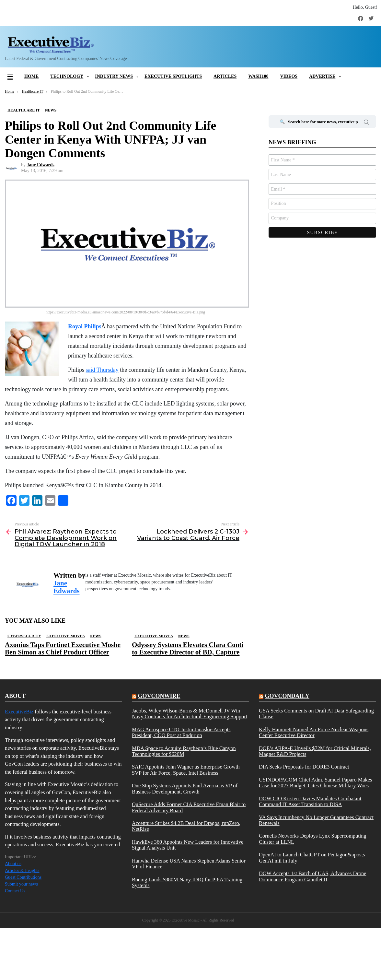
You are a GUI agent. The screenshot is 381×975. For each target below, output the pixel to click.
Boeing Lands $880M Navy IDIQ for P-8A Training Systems (187, 882)
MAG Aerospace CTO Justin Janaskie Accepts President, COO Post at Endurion (181, 732)
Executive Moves (65, 636)
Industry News (114, 76)
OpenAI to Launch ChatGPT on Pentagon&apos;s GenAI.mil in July (312, 857)
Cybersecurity (24, 636)
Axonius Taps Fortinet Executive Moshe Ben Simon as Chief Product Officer (63, 648)
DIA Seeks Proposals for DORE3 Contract (304, 767)
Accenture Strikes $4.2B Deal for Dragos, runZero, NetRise (186, 826)
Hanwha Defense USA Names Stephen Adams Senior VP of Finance (189, 864)
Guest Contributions (23, 877)
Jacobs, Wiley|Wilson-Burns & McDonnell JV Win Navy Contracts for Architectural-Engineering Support (189, 714)
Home (31, 76)
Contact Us (15, 890)
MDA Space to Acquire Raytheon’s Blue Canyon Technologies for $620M (184, 751)
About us (13, 863)
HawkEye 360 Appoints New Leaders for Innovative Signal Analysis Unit (187, 845)
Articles (225, 76)
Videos (288, 76)
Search (366, 123)
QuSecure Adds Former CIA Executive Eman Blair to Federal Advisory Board (189, 807)
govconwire (159, 696)
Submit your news (21, 884)
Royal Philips (84, 326)
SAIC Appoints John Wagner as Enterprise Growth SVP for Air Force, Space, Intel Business (186, 770)
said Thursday (102, 370)
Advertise (322, 76)
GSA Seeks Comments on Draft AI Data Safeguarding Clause (316, 714)
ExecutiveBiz (19, 712)
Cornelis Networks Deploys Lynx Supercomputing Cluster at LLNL (312, 839)
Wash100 (258, 76)
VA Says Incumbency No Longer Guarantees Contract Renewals (316, 820)
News (95, 636)
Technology (66, 76)
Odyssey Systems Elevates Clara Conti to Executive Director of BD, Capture (187, 648)
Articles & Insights (22, 870)
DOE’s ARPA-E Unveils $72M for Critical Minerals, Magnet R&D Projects (315, 751)
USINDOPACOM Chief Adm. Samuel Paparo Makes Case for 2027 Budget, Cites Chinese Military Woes (315, 783)
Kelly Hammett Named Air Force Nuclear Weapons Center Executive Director (313, 732)
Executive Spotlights (173, 76)
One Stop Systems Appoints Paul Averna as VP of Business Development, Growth (184, 788)
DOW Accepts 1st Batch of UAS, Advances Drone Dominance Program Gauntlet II (312, 876)
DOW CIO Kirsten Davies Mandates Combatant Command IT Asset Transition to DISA (310, 801)
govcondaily (287, 696)
